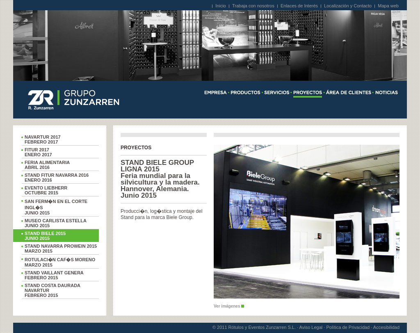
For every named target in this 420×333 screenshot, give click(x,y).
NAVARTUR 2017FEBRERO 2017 (43, 139)
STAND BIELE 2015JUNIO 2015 (45, 236)
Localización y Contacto (348, 5)
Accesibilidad (386, 327)
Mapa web (388, 5)
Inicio (220, 5)
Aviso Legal (311, 327)
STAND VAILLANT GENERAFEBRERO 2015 (54, 275)
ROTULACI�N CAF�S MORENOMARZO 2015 (60, 262)
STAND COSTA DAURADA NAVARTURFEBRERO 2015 (52, 290)
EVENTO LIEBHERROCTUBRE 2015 (46, 190)
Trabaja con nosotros (253, 5)
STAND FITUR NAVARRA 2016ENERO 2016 (57, 177)
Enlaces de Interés (299, 5)
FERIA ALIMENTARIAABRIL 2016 (47, 165)
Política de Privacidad (348, 327)
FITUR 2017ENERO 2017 (38, 152)
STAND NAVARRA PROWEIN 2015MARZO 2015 (61, 248)
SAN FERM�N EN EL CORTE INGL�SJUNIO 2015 (56, 207)
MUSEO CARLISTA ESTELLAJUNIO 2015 (56, 223)
